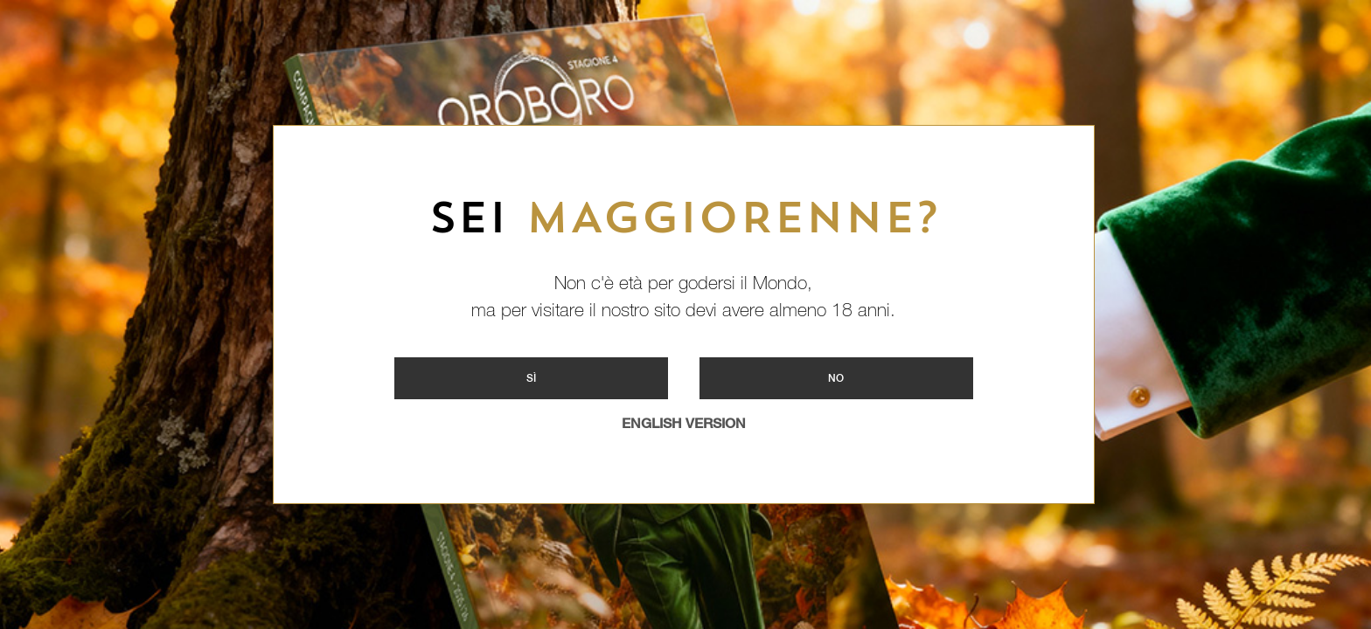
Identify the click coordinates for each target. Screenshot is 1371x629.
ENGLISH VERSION (684, 423)
